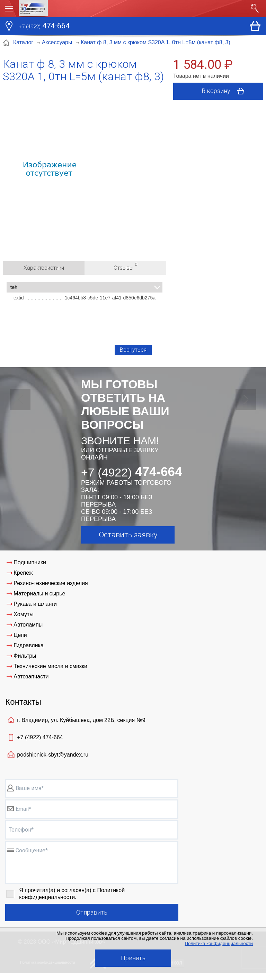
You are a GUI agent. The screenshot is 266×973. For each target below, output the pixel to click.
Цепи (20, 635)
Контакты (23, 701)
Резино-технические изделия (51, 583)
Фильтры (25, 656)
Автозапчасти (31, 676)
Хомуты (23, 614)
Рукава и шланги (35, 604)
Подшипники (30, 562)
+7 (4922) (40, 737)
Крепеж (23, 573)
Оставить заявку (128, 534)
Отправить (91, 912)
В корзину (225, 91)
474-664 (44, 26)
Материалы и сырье (39, 593)
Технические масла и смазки (50, 666)
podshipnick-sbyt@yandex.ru (52, 755)
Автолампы (28, 625)
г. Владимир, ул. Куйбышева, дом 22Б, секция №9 (81, 720)
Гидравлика (29, 645)
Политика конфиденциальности (219, 943)
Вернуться (133, 349)
